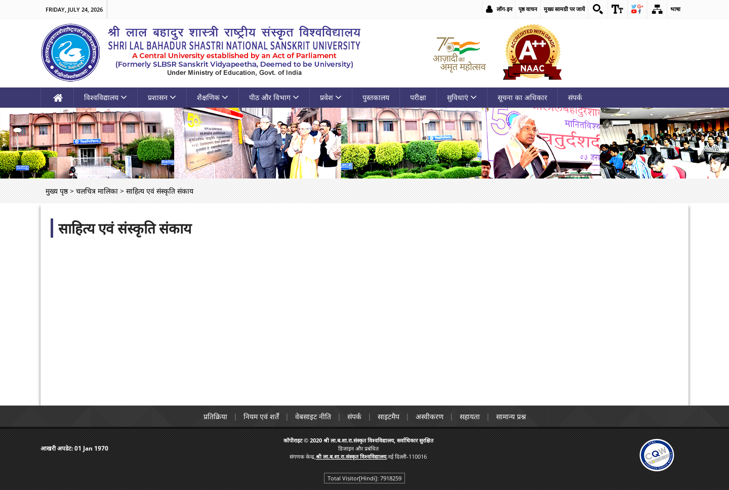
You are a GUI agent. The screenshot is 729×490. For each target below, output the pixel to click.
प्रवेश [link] (331, 97)
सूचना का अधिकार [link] (522, 97)
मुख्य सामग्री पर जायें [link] (564, 9)
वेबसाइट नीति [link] (313, 416)
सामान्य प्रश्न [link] (511, 416)
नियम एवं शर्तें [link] (261, 416)
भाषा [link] (675, 9)
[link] (598, 9)
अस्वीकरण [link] (429, 416)
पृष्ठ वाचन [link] (527, 9)
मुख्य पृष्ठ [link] (57, 191)
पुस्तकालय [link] (375, 97)
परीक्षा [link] (418, 97)
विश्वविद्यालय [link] (105, 97)
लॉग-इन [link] (504, 9)
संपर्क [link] (575, 97)
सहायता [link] (470, 416)
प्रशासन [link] (162, 97)
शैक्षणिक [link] (212, 97)
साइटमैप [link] (388, 416)
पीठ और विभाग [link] (274, 97)
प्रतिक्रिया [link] (215, 416)
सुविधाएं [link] (462, 97)
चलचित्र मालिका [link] (97, 191)
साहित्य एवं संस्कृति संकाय (124, 228)
